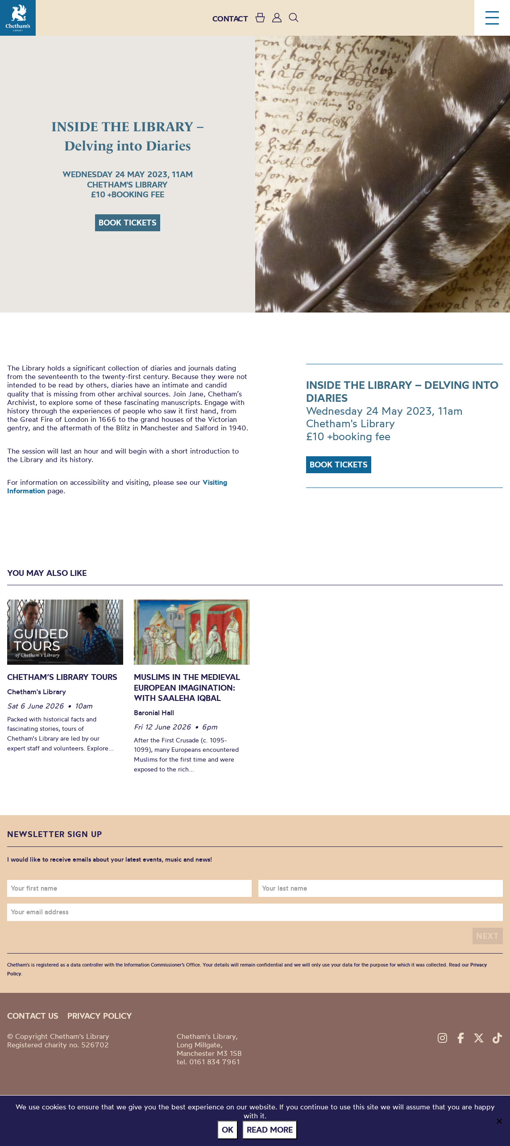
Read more (270, 1130)
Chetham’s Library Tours (62, 677)
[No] (498, 1121)
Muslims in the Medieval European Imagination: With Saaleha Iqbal (187, 687)
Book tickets (128, 222)
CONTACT (230, 18)
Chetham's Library (18, 18)
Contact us (32, 1016)
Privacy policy (99, 1016)
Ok (227, 1130)
